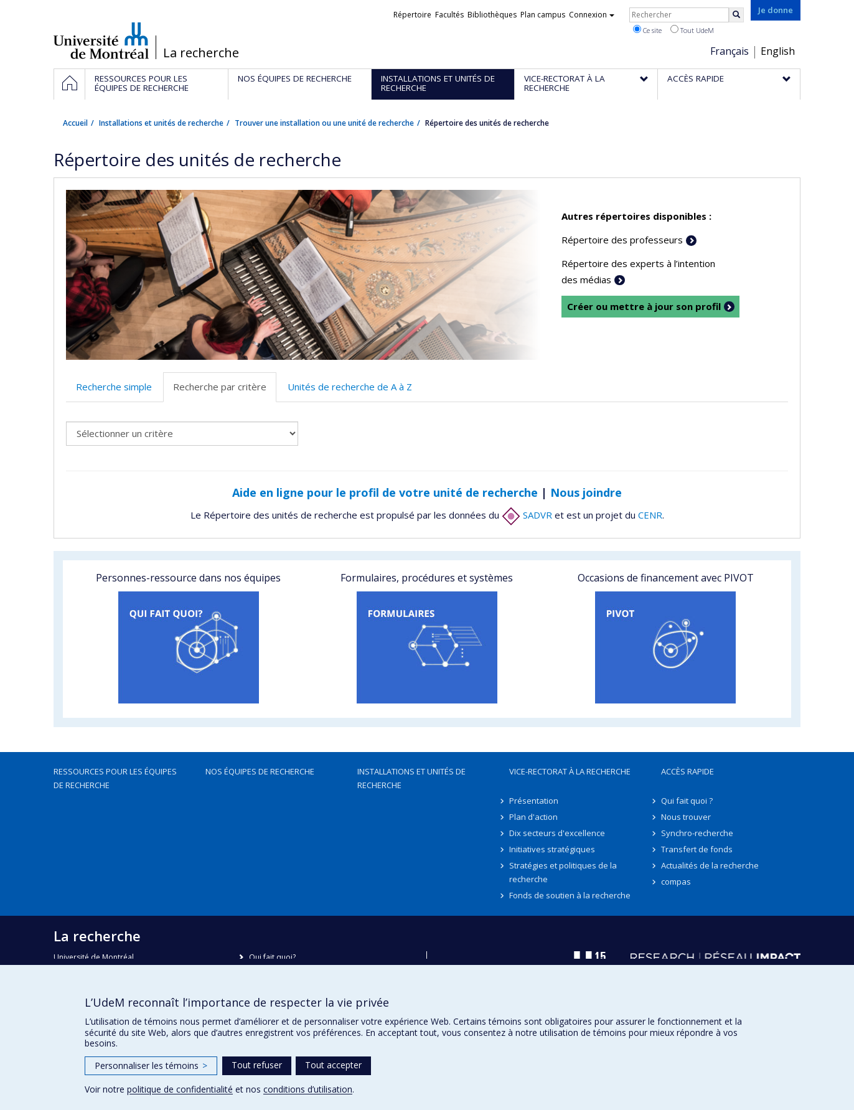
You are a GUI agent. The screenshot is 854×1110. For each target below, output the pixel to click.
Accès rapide (687, 771)
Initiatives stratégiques (552, 849)
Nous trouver (686, 816)
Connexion (591, 14)
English (778, 51)
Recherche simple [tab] (114, 386)
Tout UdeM (692, 30)
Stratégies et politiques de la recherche (563, 872)
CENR (650, 515)
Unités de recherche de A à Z (350, 386)
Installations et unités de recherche (161, 123)
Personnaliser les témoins (151, 1065)
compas (676, 881)
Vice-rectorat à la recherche (570, 771)
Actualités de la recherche (710, 865)
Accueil (75, 123)
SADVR (527, 515)
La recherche (201, 53)
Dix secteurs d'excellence (557, 833)
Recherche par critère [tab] (219, 386)
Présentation (533, 800)
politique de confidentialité (180, 1089)
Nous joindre (586, 492)
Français (729, 51)
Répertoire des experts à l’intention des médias (638, 271)
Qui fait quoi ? (687, 800)
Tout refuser (257, 1065)
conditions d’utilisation (307, 1089)
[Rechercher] (736, 14)
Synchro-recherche (697, 833)
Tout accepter (333, 1065)
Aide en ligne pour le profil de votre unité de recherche (385, 492)
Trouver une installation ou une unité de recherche (324, 123)
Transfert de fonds (697, 849)
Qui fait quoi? (272, 957)
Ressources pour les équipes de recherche (115, 778)
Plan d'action (533, 816)
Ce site (647, 30)
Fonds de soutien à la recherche (570, 895)
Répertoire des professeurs (622, 239)
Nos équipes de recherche (259, 771)
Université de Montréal (101, 40)
